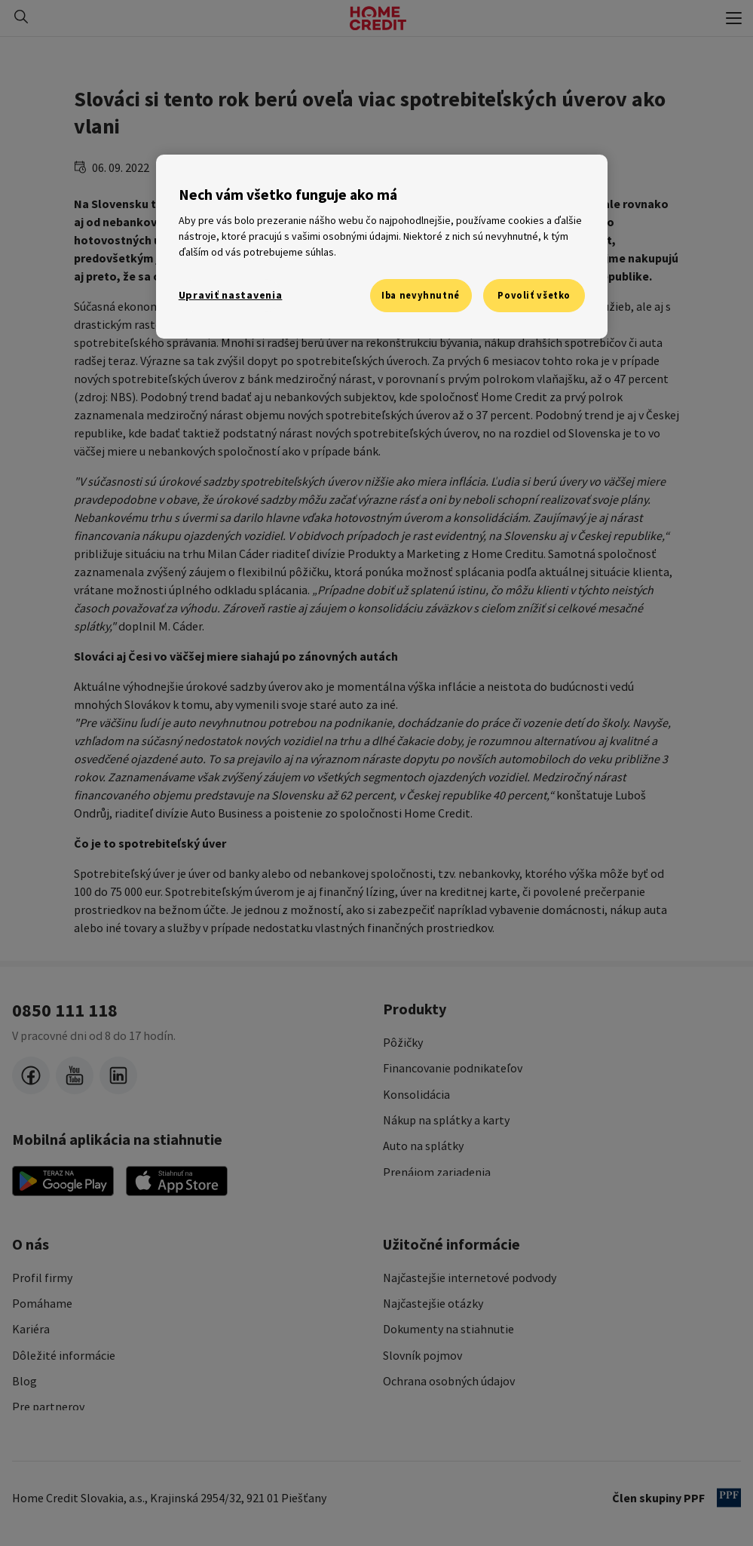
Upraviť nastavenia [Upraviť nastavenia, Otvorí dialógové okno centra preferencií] (231, 295)
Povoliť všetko (534, 295)
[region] (382, 247)
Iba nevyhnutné (420, 295)
